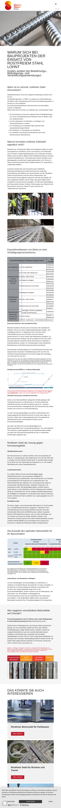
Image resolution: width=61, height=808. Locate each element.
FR (56, 9)
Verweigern (10, 801)
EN (58, 9)
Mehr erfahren (17, 733)
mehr (51, 801)
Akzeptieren (30, 801)
